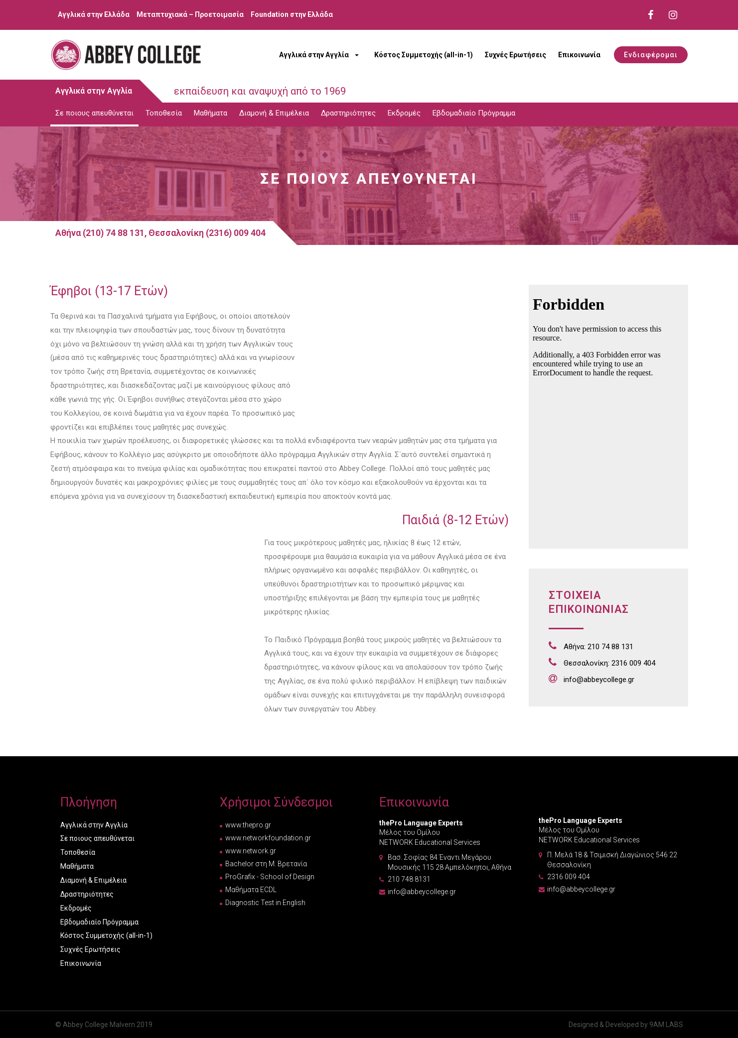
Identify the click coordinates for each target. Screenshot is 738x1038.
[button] (651, 54)
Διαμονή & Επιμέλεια (274, 113)
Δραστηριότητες (348, 113)
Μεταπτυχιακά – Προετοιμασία (190, 14)
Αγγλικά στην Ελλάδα (94, 14)
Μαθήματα (210, 113)
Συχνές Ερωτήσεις (515, 55)
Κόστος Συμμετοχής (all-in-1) (423, 55)
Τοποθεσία (164, 113)
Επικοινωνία (579, 55)
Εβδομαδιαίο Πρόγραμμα (474, 113)
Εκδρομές (404, 113)
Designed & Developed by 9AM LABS (626, 1025)
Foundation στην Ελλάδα (292, 14)
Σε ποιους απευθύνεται (94, 113)
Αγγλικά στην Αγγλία (314, 55)
